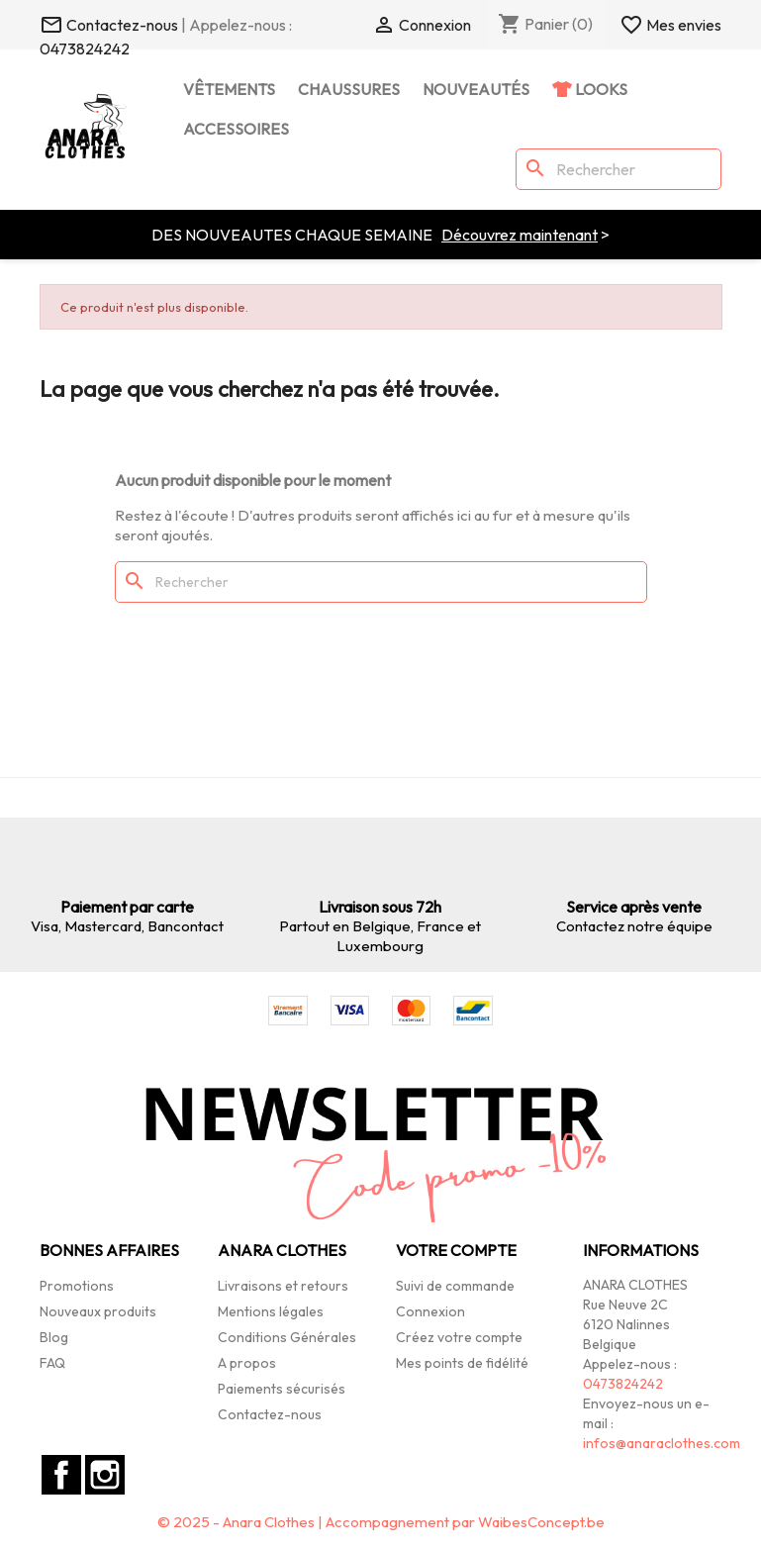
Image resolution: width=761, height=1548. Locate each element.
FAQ (52, 1363)
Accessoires (236, 129)
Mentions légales (271, 1311)
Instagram (105, 1475)
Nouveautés (476, 89)
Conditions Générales (287, 1337)
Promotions (77, 1286)
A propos (247, 1363)
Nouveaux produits (98, 1311)
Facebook (61, 1475)
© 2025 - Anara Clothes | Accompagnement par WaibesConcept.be (381, 1521)
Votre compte (456, 1250)
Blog (54, 1337)
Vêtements (229, 89)
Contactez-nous (270, 1414)
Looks (599, 89)
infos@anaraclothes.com (661, 1443)
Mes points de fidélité (462, 1363)
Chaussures (349, 89)
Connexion (430, 1311)
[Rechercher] (618, 169)
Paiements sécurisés (281, 1389)
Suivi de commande (455, 1286)
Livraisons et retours (283, 1286)
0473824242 (85, 48)
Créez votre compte (459, 1337)
